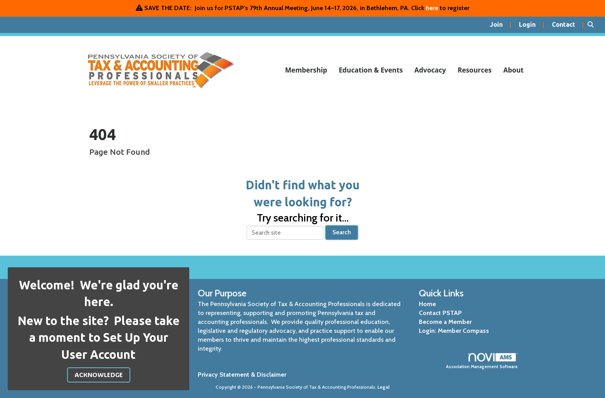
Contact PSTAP (440, 313)
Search (341, 232)
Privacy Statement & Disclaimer (242, 374)
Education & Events (371, 70)
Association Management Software (482, 361)
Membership (306, 70)
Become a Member (445, 321)
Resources (475, 70)
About (513, 70)
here (432, 8)
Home (427, 304)
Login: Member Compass (454, 330)
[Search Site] (593, 24)
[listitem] (500, 24)
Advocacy (430, 70)
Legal (383, 387)
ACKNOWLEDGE (98, 374)
